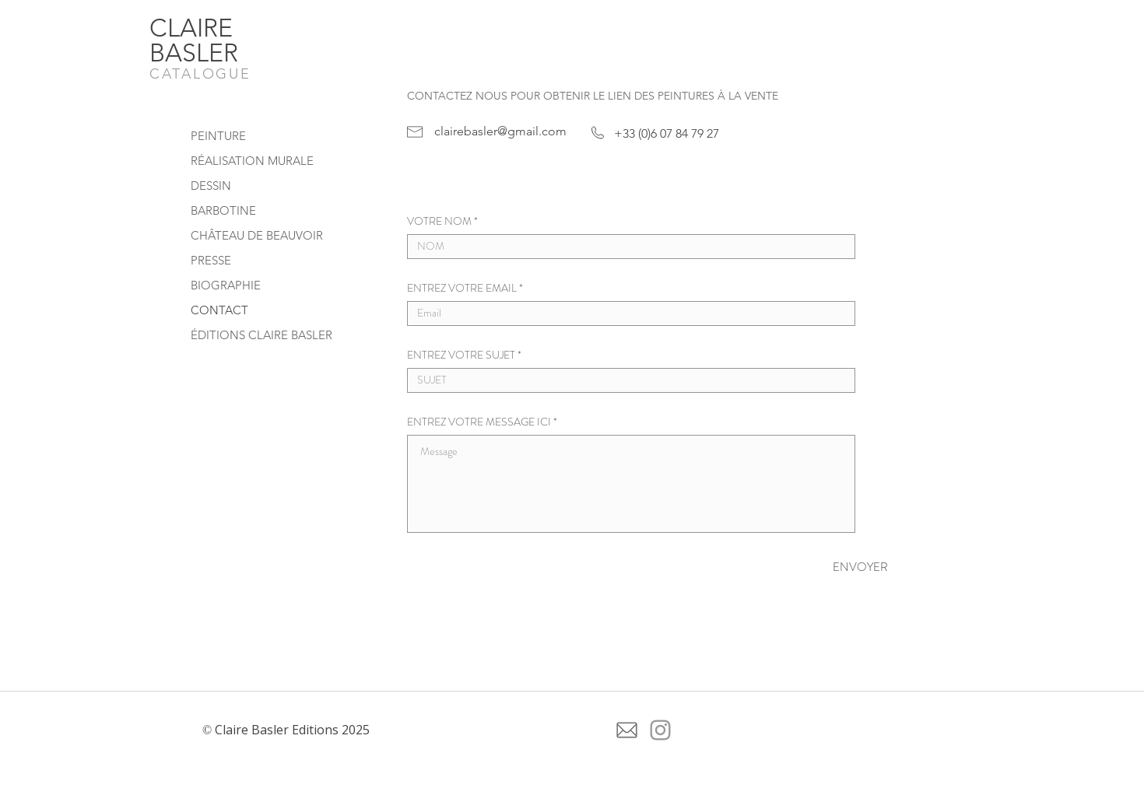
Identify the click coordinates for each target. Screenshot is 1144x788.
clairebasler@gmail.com (500, 131)
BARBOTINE (223, 210)
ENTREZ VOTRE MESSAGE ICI (479, 421)
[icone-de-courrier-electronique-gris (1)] (626, 730)
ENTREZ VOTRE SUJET (461, 354)
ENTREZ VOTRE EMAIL (462, 287)
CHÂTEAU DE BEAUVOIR (257, 235)
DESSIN (211, 185)
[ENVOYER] (832, 567)
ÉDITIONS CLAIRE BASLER (261, 334)
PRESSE (211, 260)
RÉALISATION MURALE (252, 160)
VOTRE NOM (439, 220)
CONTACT (219, 310)
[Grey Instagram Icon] (660, 730)
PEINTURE (218, 135)
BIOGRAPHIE (226, 285)
